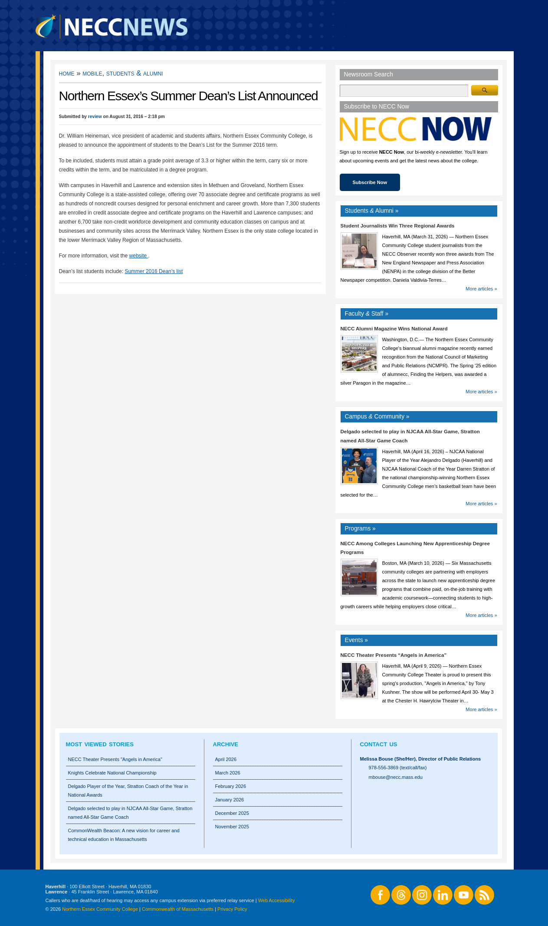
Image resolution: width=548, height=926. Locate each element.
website (138, 256)
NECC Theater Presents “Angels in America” (394, 655)
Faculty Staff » (367, 313)
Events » (356, 640)
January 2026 (229, 799)
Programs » (360, 528)
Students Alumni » (372, 211)
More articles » (481, 288)
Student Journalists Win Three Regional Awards (398, 225)
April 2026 (226, 759)
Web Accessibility (276, 900)
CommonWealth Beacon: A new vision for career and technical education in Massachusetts (124, 835)
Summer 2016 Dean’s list (154, 271)
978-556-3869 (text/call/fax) (398, 767)
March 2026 (227, 772)
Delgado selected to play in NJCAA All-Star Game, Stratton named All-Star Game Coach (130, 813)
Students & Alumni (134, 73)
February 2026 (230, 786)
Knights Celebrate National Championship (112, 772)
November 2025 (232, 826)
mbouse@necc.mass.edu (396, 777)
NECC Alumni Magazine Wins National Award (394, 328)
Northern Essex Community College (100, 909)
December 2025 (232, 813)
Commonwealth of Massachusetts (177, 909)
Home (67, 73)
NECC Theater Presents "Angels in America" (115, 759)
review (95, 116)
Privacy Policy (232, 909)
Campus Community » (377, 416)
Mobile (92, 73)
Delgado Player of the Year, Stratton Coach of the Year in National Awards (128, 790)
